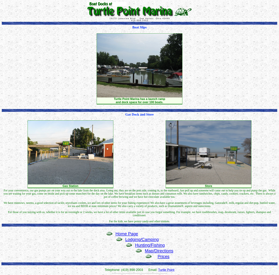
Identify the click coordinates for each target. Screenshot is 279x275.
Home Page (126, 233)
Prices (164, 256)
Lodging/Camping (142, 239)
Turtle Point (166, 270)
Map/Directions (159, 250)
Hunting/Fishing (150, 245)
